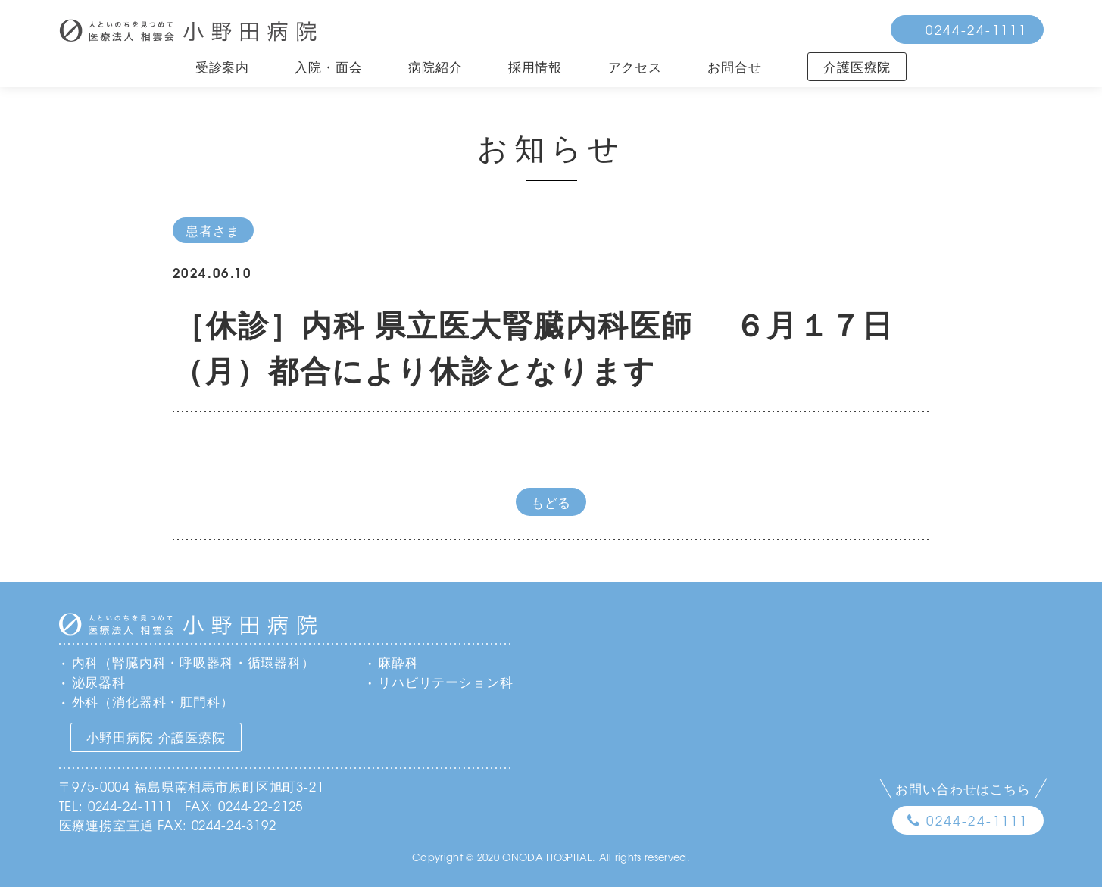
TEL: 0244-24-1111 (116, 805)
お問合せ (734, 66)
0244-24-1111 (977, 29)
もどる (551, 501)
